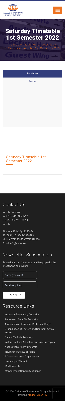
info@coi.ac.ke (18, 243)
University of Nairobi (16, 361)
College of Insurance (23, 44)
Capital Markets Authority (19, 337)
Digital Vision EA (38, 395)
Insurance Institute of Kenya (20, 351)
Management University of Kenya (23, 371)
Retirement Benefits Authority (21, 319)
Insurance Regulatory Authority (22, 314)
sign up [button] (15, 295)
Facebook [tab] (32, 73)
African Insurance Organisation (22, 356)
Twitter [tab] (33, 81)
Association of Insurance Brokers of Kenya (28, 324)
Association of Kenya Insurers (21, 347)
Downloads (48, 44)
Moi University (12, 366)
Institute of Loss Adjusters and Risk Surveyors (30, 342)
